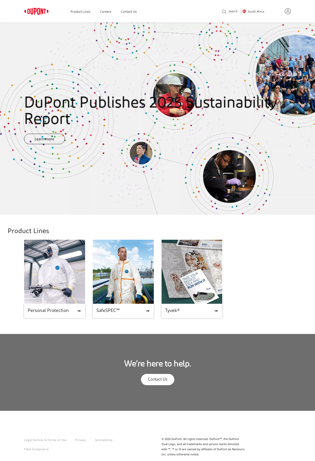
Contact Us (129, 12)
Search (230, 12)
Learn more (44, 139)
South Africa (256, 11)
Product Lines (80, 12)
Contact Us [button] (157, 380)
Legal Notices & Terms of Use (45, 440)
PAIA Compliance (36, 449)
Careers (105, 12)
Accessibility (104, 440)
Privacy (80, 440)
